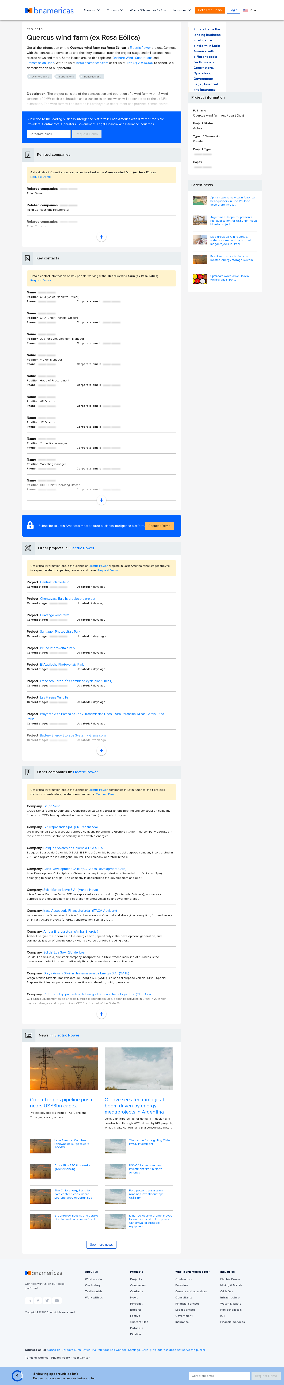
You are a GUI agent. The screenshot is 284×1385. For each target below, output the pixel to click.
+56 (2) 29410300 (139, 63)
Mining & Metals (231, 1285)
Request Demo (87, 134)
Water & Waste (230, 1303)
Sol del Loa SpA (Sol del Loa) (64, 952)
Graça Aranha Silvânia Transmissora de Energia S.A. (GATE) (86, 973)
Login (233, 10)
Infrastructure (230, 1297)
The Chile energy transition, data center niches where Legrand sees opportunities (73, 1194)
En (248, 10)
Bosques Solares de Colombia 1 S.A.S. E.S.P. (74, 848)
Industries (180, 10)
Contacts (136, 1291)
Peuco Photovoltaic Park (57, 648)
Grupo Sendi (52, 806)
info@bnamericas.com (92, 63)
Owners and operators (191, 1291)
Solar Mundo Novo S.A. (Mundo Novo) (70, 889)
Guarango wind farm (54, 615)
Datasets (136, 1328)
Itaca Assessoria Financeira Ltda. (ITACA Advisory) (80, 910)
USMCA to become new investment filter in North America (145, 1169)
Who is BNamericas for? (146, 10)
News (134, 1297)
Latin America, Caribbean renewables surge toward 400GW (71, 1144)
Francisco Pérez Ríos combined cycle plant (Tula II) (76, 681)
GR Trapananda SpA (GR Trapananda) (70, 827)
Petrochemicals (231, 1309)
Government (184, 1315)
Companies (138, 1285)
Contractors (183, 1279)
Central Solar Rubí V (54, 582)
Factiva (135, 1315)
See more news (101, 1244)
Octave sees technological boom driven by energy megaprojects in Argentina (134, 1106)
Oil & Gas (226, 1291)
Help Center (81, 1357)
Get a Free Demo (210, 10)
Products (113, 10)
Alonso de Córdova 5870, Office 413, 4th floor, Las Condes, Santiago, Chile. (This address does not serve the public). (126, 1349)
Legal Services (185, 1309)
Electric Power (140, 47)
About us (90, 10)
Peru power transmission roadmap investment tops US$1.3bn (146, 1194)
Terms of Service (37, 1357)
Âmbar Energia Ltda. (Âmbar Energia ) (70, 931)
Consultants (183, 1297)
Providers (181, 1285)
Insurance (182, 1322)
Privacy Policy (61, 1357)
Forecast (136, 1303)
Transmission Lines (40, 63)
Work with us (94, 1297)
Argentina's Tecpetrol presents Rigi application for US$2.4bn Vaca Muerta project (233, 221)
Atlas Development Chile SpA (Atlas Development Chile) (84, 869)
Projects (136, 1279)
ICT (222, 1315)
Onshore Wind (122, 58)
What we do (93, 1279)
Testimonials (93, 1291)
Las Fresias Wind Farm (56, 697)
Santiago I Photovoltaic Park (60, 631)
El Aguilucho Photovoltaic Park (62, 664)
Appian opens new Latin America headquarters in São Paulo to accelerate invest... (232, 201)
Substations (144, 58)
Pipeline (135, 1334)
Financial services (187, 1303)
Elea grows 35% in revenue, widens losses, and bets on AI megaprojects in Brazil (230, 240)
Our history (92, 1285)
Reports (135, 1309)
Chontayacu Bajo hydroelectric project (67, 598)
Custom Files (139, 1322)
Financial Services (232, 1322)
